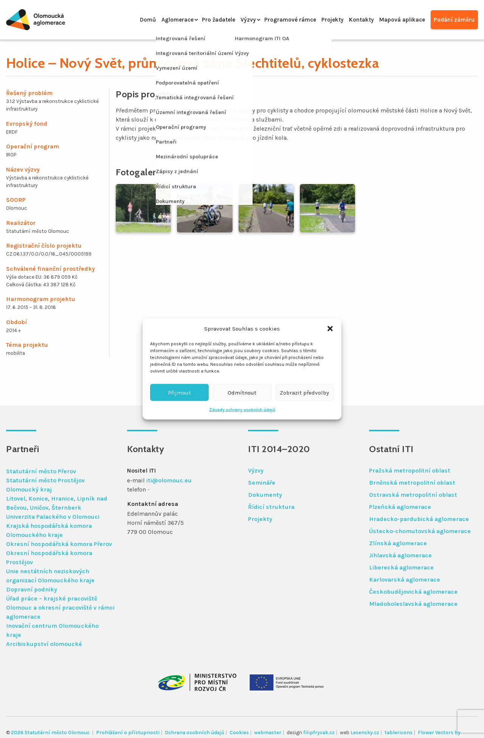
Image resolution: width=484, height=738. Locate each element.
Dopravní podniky (31, 589)
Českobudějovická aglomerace (413, 591)
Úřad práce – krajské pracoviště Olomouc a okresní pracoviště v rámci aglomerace (60, 607)
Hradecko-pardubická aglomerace (419, 519)
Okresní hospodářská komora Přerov (59, 544)
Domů (125, 19)
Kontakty (355, 19)
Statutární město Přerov (41, 471)
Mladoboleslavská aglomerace (413, 603)
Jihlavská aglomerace (400, 555)
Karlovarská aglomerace (404, 579)
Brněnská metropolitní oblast (412, 482)
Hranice (62, 498)
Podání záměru (453, 19)
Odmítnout (242, 392)
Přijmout (179, 392)
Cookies (239, 732)
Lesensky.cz (365, 732)
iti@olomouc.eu (169, 480)
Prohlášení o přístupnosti (128, 732)
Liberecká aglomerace (401, 567)
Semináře (261, 482)
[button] (330, 328)
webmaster (267, 732)
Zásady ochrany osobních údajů (242, 409)
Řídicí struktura (271, 506)
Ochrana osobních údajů (194, 732)
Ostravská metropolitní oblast (413, 494)
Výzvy (234, 19)
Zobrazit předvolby (304, 392)
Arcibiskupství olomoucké (44, 644)
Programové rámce (278, 19)
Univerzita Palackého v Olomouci (52, 516)
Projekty (324, 19)
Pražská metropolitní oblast (409, 470)
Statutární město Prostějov (45, 480)
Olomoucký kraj (29, 489)
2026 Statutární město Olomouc (51, 732)
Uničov (39, 507)
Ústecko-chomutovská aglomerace (420, 531)
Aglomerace (157, 19)
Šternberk (66, 507)
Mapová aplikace (399, 19)
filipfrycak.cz (319, 732)
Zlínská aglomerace (398, 543)
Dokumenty (265, 494)
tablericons (399, 732)
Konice (38, 498)
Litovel (15, 498)
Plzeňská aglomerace (400, 506)
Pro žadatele (202, 19)
